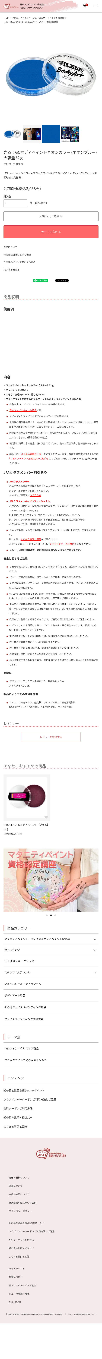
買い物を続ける (12, 269)
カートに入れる (51, 231)
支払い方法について (19, 1194)
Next (94, 76)
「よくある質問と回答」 (31, 454)
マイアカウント (17, 1268)
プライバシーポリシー (20, 1211)
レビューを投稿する (51, 737)
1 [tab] (47, 915)
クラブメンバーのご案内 (62, 544)
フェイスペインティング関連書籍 (24, 1019)
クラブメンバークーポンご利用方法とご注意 (30, 1099)
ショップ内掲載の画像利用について (82, 1314)
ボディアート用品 (14, 995)
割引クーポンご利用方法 (18, 1108)
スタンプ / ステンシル (17, 972)
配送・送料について (19, 1177)
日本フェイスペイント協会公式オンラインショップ (32, 6)
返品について (10, 247)
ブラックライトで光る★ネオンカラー (26, 1060)
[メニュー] (96, 6)
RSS (11, 1302)
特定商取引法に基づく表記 (17, 254)
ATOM (18, 1302)
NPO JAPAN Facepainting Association (32, 1314)
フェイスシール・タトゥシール (22, 983)
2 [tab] (51, 915)
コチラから (35, 495)
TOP (6, 17)
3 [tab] (55, 915)
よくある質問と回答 (31, 539)
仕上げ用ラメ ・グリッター (20, 961)
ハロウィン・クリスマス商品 (21, 1048)
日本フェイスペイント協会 (23, 410)
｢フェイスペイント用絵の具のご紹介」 (29, 458)
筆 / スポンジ (12, 949)
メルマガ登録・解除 (19, 1293)
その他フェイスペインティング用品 (25, 1007)
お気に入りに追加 (51, 216)
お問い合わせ (16, 1277)
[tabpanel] (51, 880)
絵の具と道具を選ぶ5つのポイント (24, 1090)
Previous (7, 76)
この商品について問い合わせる (20, 262)
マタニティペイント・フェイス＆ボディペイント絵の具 (38, 17)
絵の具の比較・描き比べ (18, 1117)
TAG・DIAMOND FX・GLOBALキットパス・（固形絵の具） (31, 21)
